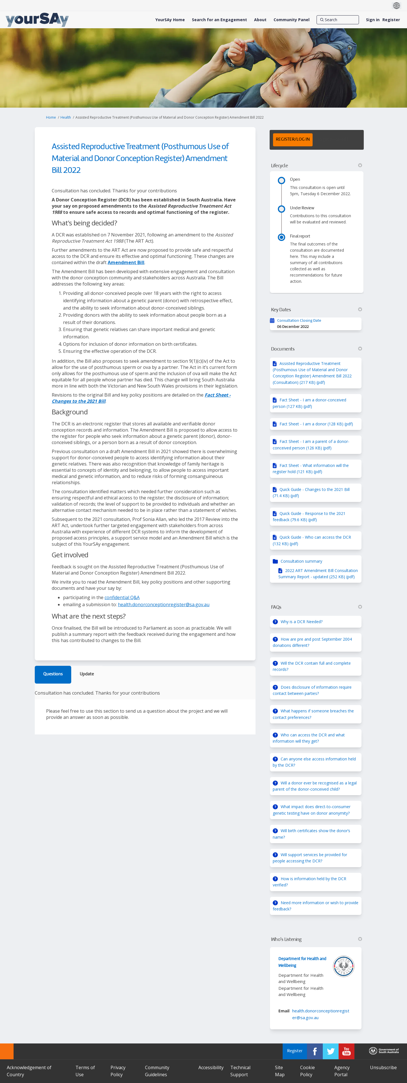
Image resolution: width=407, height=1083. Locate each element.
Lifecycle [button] (316, 165)
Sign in (373, 19)
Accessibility (211, 1067)
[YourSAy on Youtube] (346, 1051)
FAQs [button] (316, 607)
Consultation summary (301, 561)
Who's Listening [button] (316, 939)
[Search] (338, 19)
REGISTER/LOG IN (293, 140)
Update (87, 674)
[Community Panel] (291, 20)
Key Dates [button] (316, 309)
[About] (260, 20)
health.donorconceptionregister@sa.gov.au (163, 604)
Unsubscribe (383, 1067)
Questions (53, 674)
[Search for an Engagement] (219, 20)
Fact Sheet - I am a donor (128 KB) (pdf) (316, 424)
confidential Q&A (122, 597)
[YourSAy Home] (170, 20)
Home (51, 117)
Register (391, 19)
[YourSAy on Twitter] (331, 1051)
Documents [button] (316, 349)
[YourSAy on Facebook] (315, 1051)
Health (65, 117)
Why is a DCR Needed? (301, 621)
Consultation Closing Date (299, 321)
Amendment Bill (126, 262)
